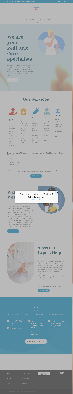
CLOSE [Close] (56, 192)
